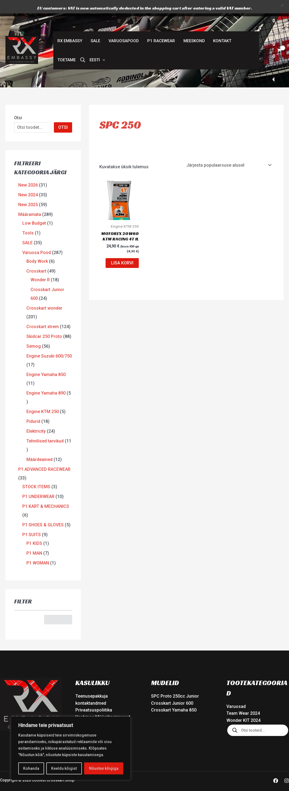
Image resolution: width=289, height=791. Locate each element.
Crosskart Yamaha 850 (173, 697)
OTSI (63, 114)
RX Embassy (69, 27)
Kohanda (31, 768)
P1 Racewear (160, 27)
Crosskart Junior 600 (172, 689)
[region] (71, 748)
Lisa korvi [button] (122, 249)
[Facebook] (275, 767)
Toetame (66, 46)
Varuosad (236, 693)
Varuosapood (123, 27)
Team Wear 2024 (243, 700)
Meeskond (193, 27)
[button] (97, 46)
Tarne (81, 710)
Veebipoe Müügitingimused (102, 703)
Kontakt (221, 27)
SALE (95, 27)
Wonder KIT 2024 (243, 707)
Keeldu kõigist (64, 768)
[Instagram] (286, 767)
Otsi (18, 104)
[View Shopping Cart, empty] (277, 37)
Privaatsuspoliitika (93, 697)
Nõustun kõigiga (103, 768)
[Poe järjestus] (228, 152)
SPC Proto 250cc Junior (175, 682)
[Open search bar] (82, 46)
